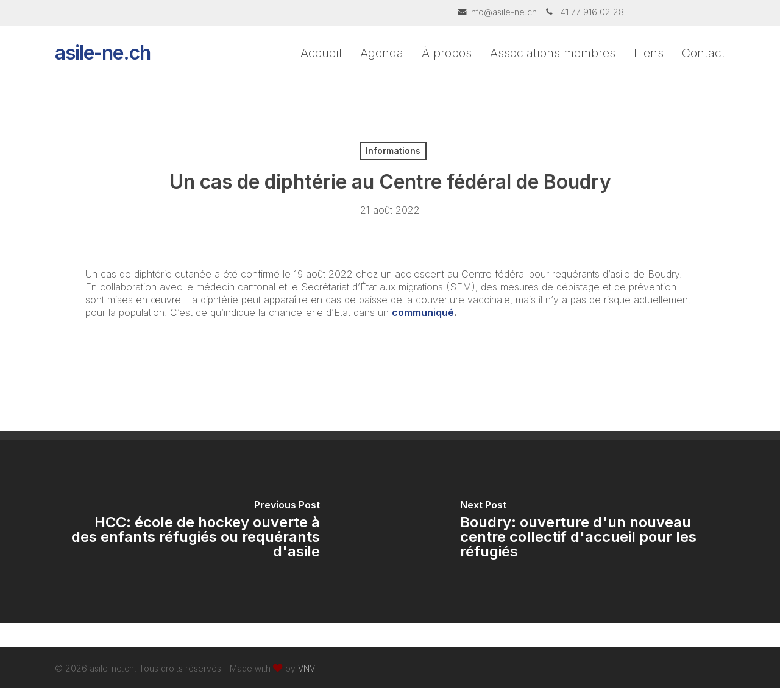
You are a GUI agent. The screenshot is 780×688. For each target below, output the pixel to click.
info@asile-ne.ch (503, 12)
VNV (306, 668)
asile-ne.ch (103, 61)
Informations (393, 151)
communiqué (423, 312)
